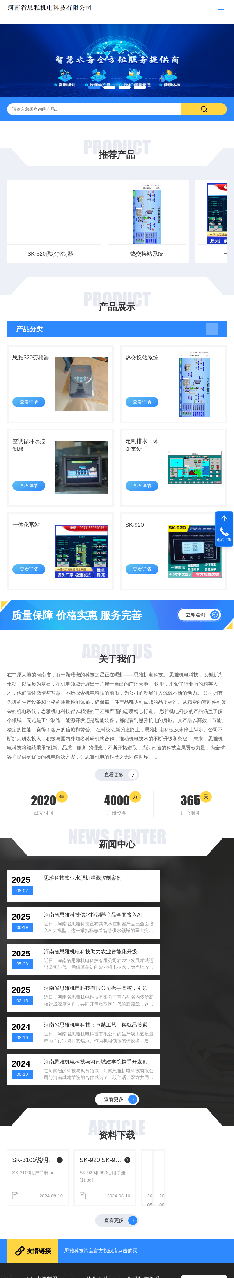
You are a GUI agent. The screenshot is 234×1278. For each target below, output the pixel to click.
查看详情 (31, 409)
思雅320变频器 (31, 364)
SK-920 (137, 537)
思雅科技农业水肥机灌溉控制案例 (77, 898)
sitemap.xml (211, 1268)
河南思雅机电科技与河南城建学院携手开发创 (189, 976)
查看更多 (114, 792)
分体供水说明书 (149, 1087)
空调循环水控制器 (32, 453)
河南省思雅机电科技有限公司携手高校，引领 (189, 937)
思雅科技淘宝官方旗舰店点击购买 (100, 1179)
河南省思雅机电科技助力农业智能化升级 (77, 937)
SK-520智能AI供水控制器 (48, 1087)
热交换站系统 (41, 254)
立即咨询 (195, 630)
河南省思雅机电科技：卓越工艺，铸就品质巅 (77, 976)
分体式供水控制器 (193, 254)
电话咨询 (224, 540)
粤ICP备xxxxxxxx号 (179, 1268)
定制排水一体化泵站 (145, 453)
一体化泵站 (117, 254)
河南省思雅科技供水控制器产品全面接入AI (189, 898)
